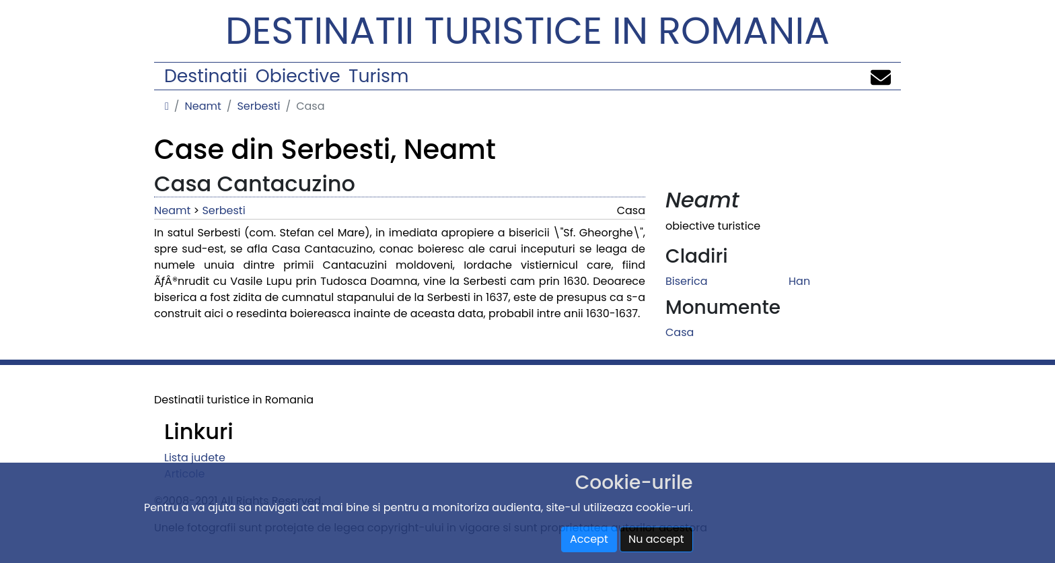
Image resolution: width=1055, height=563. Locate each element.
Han (799, 281)
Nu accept (656, 539)
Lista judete (194, 457)
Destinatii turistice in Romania (527, 30)
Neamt (202, 106)
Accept (589, 539)
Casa (679, 332)
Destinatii (205, 75)
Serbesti (258, 106)
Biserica (686, 281)
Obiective (298, 75)
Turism (378, 75)
